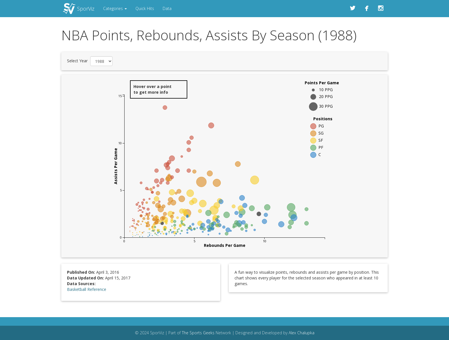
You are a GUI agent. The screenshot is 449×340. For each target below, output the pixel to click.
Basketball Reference (86, 289)
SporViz (85, 8)
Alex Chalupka (301, 332)
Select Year (77, 60)
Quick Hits (144, 8)
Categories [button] (115, 8)
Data (167, 8)
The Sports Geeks (198, 332)
